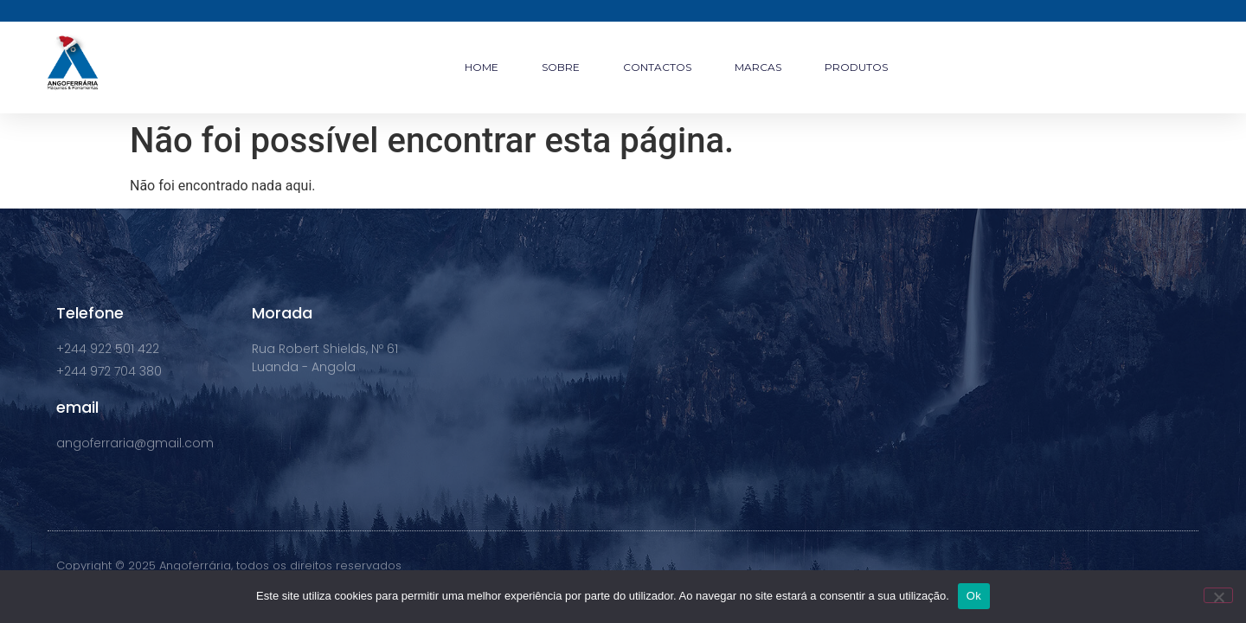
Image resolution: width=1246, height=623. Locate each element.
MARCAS (758, 67)
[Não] (1218, 595)
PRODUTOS (856, 67)
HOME (481, 67)
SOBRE (561, 67)
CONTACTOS (657, 67)
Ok (974, 595)
